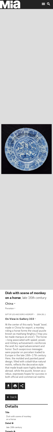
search (48, 4)
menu (43, 4)
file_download (8, 386)
